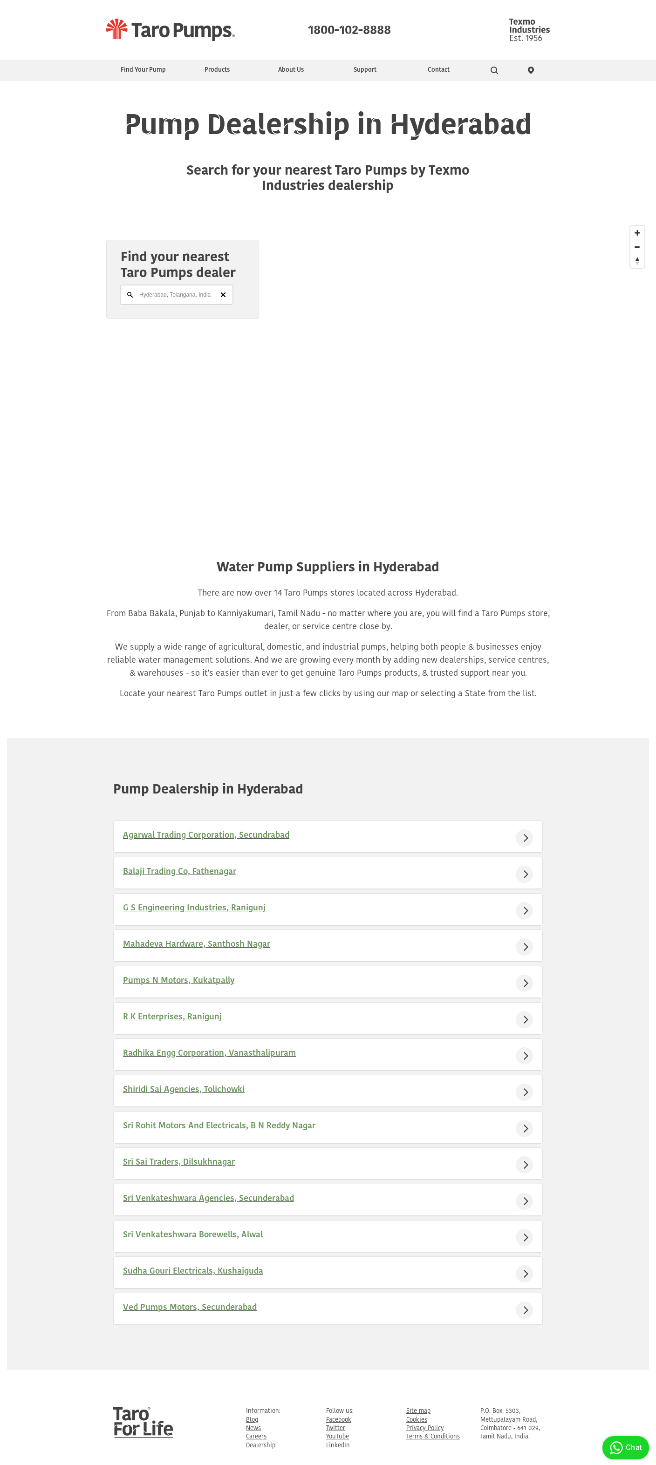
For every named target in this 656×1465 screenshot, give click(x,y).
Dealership (260, 1446)
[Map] (328, 368)
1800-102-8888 (349, 28)
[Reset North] (637, 261)
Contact (439, 70)
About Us (291, 70)
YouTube (337, 1437)
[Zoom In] (637, 233)
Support (365, 70)
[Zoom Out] (637, 247)
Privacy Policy (425, 1428)
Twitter (335, 1428)
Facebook (338, 1420)
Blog (252, 1420)
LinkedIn (338, 1446)
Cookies (416, 1420)
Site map (418, 1411)
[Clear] (223, 294)
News (253, 1428)
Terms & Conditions (433, 1437)
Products (217, 70)
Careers (256, 1437)
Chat (624, 1447)
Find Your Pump (143, 70)
